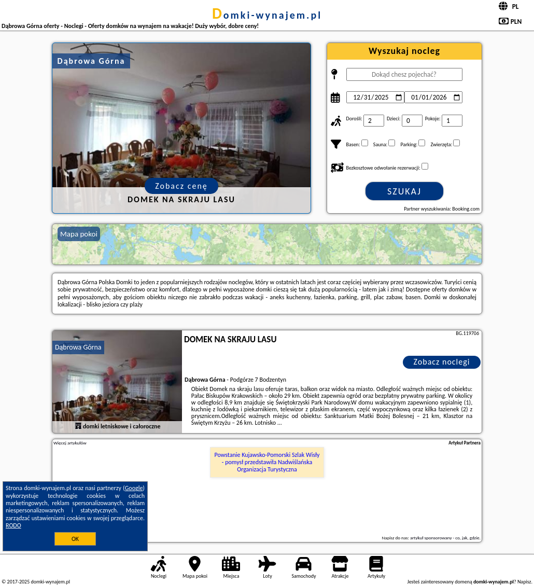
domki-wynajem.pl (267, 15)
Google (134, 488)
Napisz (524, 581)
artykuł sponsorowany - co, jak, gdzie (445, 537)
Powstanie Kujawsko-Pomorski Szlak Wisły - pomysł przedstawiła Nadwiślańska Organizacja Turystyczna (267, 462)
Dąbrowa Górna (78, 347)
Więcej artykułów (70, 442)
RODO (13, 525)
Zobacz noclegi (442, 362)
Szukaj (404, 191)
